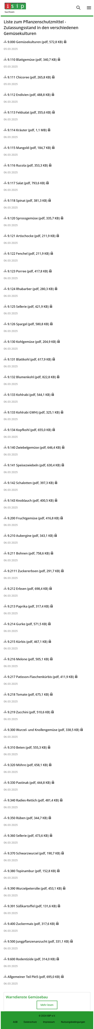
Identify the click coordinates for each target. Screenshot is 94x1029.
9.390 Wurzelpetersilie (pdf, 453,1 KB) (33, 888)
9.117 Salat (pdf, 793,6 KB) (25, 183)
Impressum (49, 1022)
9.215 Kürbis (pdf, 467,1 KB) (26, 642)
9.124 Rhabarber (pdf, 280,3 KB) (29, 289)
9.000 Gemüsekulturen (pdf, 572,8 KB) (34, 42)
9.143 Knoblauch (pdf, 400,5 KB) (29, 500)
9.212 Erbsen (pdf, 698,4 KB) (26, 589)
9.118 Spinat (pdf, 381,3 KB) (26, 200)
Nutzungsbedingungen (73, 1022)
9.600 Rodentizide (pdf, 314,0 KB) (30, 959)
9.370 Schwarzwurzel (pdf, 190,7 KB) (32, 853)
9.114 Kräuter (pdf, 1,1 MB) (25, 130)
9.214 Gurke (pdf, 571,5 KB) (26, 624)
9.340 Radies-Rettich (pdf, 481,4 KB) (32, 800)
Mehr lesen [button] (47, 1004)
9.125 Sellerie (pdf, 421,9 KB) (26, 306)
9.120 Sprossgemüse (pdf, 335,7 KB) (32, 218)
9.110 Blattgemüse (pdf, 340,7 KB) (30, 59)
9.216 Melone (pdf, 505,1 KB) (27, 659)
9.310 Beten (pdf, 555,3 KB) (25, 747)
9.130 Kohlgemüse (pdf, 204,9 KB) (30, 342)
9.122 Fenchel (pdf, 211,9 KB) (27, 253)
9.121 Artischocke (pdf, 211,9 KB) (30, 236)
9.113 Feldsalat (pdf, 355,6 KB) (28, 112)
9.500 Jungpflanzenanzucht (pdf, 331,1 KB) (37, 941)
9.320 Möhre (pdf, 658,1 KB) (26, 765)
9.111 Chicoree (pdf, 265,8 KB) (28, 77)
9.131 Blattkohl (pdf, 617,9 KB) (28, 359)
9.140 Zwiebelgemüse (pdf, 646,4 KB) (33, 447)
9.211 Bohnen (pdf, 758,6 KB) (27, 553)
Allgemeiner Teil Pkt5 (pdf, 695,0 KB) (32, 977)
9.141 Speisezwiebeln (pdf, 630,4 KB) (32, 465)
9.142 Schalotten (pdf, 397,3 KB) (29, 483)
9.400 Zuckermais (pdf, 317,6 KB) (30, 924)
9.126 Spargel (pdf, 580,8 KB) (27, 324)
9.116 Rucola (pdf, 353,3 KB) (26, 165)
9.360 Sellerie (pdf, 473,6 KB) (26, 835)
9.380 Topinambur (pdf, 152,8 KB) (30, 871)
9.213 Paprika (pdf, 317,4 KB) (27, 606)
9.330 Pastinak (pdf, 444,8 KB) (27, 782)
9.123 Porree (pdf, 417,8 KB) (26, 271)
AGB (15, 1022)
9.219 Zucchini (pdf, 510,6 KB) (27, 712)
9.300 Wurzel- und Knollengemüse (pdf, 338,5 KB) (42, 730)
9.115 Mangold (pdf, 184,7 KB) (28, 148)
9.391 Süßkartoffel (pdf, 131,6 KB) (30, 906)
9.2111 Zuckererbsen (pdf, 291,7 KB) (32, 571)
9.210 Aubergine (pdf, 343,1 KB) (29, 536)
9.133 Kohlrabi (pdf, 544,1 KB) (27, 395)
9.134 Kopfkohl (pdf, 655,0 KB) (28, 430)
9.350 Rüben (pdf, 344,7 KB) (26, 818)
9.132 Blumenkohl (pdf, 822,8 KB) (30, 377)
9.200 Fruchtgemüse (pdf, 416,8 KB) (32, 518)
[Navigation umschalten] (89, 7)
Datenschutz (30, 1022)
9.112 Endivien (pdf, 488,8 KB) (27, 95)
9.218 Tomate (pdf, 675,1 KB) (27, 694)
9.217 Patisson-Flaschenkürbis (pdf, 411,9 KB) (39, 677)
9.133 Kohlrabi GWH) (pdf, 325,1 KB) (32, 412)
